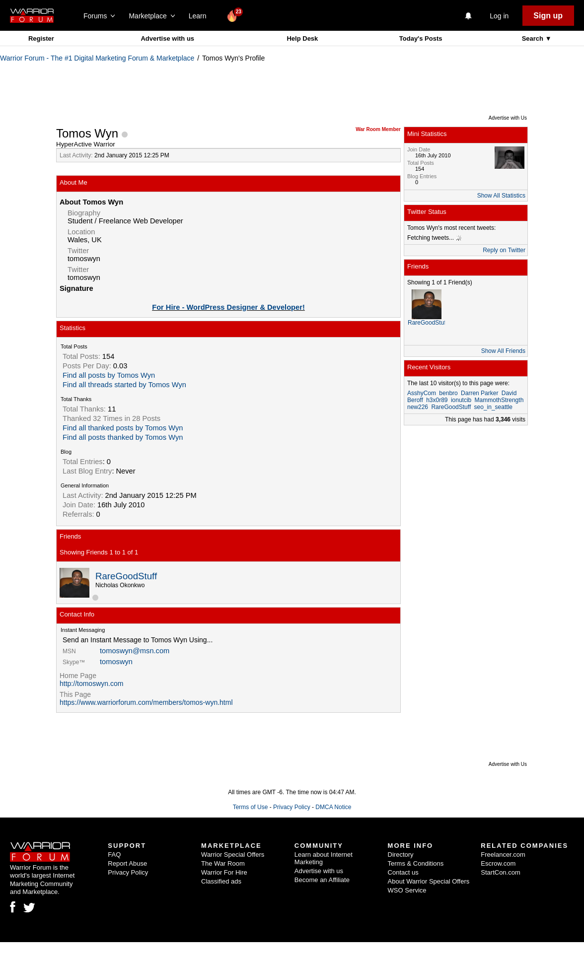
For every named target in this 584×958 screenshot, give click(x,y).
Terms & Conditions (416, 863)
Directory (401, 854)
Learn (200, 16)
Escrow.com (498, 863)
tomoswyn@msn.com (134, 651)
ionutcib (461, 400)
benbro (448, 393)
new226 (417, 407)
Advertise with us (167, 38)
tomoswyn (116, 662)
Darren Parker (479, 393)
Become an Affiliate (322, 880)
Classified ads (221, 881)
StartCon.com (500, 872)
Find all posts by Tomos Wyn (109, 375)
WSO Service (407, 890)
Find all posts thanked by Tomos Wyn (123, 437)
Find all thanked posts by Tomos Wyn (123, 428)
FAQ (114, 854)
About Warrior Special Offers (429, 881)
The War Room (223, 863)
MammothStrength (499, 400)
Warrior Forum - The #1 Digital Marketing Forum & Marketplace (97, 58)
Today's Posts (420, 38)
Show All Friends (503, 350)
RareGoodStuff (126, 576)
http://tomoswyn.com (91, 683)
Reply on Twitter (504, 250)
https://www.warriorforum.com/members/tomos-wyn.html (146, 702)
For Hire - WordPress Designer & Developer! (228, 307)
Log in (499, 16)
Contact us (403, 872)
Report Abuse (127, 863)
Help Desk (302, 38)
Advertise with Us (508, 118)
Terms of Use (250, 807)
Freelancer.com (503, 854)
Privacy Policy (291, 807)
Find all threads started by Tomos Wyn (124, 385)
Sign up (548, 15)
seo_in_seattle (493, 407)
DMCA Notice (333, 807)
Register (41, 38)
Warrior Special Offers (232, 854)
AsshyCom (421, 393)
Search (533, 38)
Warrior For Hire (224, 872)
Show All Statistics (501, 195)
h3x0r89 (436, 400)
